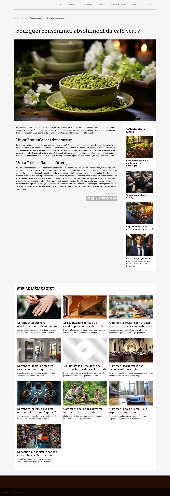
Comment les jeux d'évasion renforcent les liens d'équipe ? (36, 410)
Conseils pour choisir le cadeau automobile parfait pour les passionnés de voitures (37, 455)
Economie (71, 4)
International (87, 4)
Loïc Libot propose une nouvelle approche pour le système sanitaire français (139, 262)
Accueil (16, 18)
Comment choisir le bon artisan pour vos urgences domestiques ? (130, 324)
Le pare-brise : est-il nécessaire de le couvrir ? (139, 228)
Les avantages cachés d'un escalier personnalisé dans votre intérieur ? (84, 326)
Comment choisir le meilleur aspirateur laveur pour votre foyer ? (128, 412)
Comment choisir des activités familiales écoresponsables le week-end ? (82, 412)
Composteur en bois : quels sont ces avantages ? (137, 163)
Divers (134, 4)
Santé (101, 4)
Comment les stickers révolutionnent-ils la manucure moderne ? (37, 326)
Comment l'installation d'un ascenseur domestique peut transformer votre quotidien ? (36, 369)
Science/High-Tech (117, 4)
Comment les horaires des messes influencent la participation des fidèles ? (126, 369)
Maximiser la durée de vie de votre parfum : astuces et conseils (84, 367)
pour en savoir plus (77, 145)
